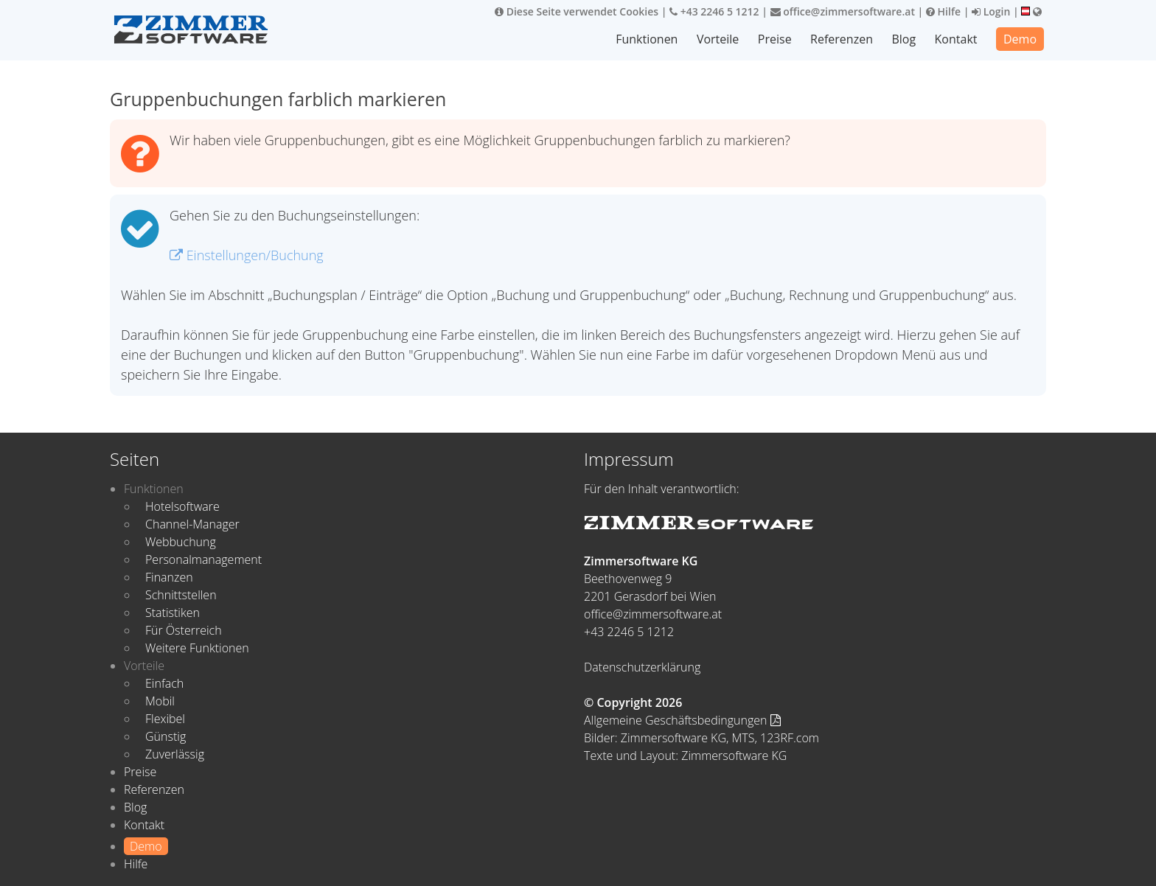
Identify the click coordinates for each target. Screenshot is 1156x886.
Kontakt (956, 39)
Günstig (165, 736)
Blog (903, 39)
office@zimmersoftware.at (842, 11)
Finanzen (169, 577)
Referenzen (841, 39)
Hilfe (943, 11)
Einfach (164, 683)
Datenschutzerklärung (642, 667)
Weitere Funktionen (197, 648)
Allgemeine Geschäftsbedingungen (682, 720)
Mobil (160, 701)
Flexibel (165, 719)
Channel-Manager (192, 524)
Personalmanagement (203, 559)
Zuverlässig (174, 754)
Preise (775, 39)
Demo (1020, 39)
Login (991, 11)
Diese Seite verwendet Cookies (576, 11)
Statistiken (172, 612)
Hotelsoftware (182, 506)
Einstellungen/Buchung (247, 255)
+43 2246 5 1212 (714, 11)
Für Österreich (183, 630)
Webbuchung (180, 542)
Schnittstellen (181, 595)
